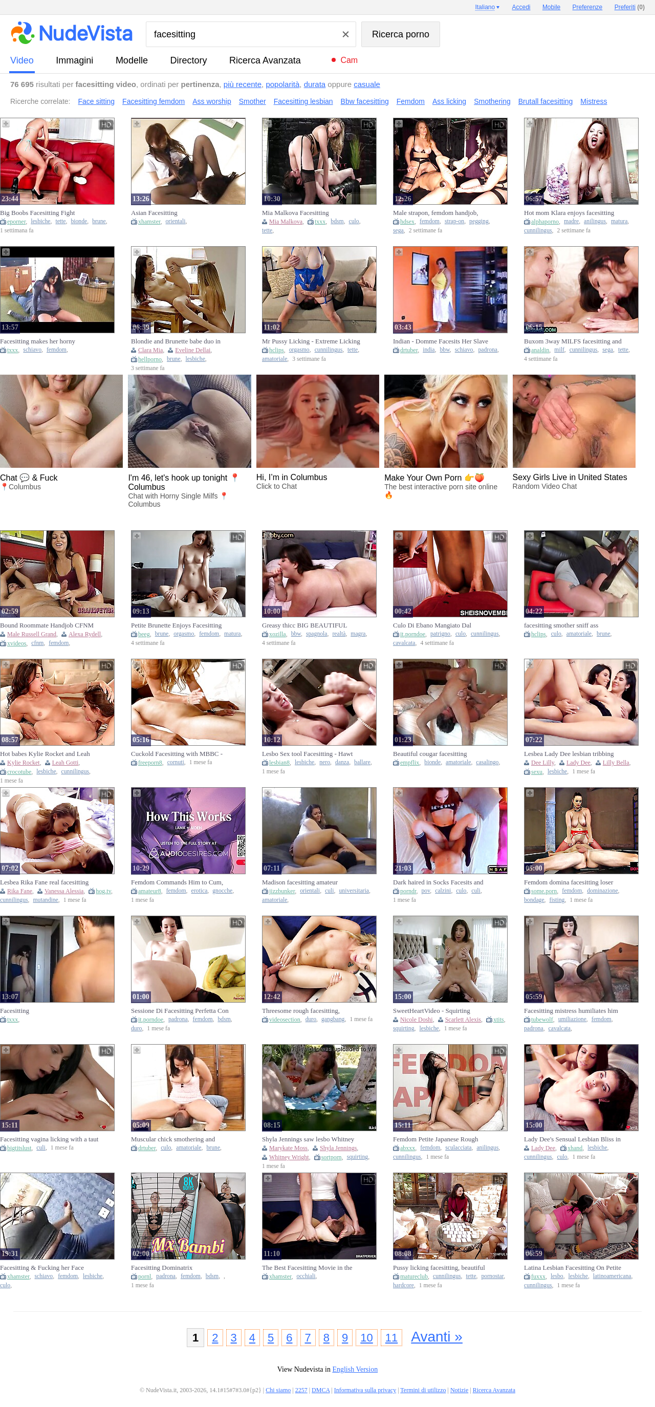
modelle (132, 60)
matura (619, 221)
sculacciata (458, 1147)
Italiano (485, 7)
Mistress (593, 101)
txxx (320, 221)
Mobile (551, 7)
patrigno (440, 634)
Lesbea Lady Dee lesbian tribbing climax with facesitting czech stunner (573, 754)
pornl (144, 1276)
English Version (355, 1369)
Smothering (492, 101)
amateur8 (149, 891)
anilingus (595, 221)
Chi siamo (278, 1390)
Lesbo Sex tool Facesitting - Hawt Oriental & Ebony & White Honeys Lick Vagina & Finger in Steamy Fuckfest (309, 754)
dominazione (602, 891)
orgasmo (299, 350)
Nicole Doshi (416, 1019)
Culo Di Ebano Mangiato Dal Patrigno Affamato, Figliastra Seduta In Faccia (441, 625)
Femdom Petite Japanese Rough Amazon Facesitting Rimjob (435, 1139)
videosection (284, 1019)
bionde (79, 221)
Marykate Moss (288, 1148)
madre (571, 221)
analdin (540, 350)
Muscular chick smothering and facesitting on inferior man (173, 1139)
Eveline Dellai (192, 350)
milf (559, 350)
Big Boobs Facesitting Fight (37, 213)
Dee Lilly (542, 762)
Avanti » (437, 1337)
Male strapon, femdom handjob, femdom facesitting (435, 213)
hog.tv (103, 891)
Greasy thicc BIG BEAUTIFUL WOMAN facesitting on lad (304, 625)
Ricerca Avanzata (265, 60)
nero (324, 762)
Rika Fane (19, 891)
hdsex (407, 221)
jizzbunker (282, 891)
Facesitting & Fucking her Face (42, 1267)
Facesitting (14, 1010)
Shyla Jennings (338, 1148)
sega (398, 230)
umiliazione (572, 1019)
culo (354, 221)
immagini (74, 60)
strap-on (454, 221)
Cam (349, 60)
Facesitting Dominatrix (161, 1267)
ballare (362, 762)
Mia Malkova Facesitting (295, 213)
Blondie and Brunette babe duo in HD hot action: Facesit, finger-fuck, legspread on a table (178, 341)
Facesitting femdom (153, 101)
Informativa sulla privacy (365, 1390)
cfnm (37, 643)
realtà (338, 634)
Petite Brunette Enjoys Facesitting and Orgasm (176, 625)
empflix (409, 762)
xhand (574, 1148)
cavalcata (404, 643)
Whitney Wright (289, 1157)
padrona (487, 350)
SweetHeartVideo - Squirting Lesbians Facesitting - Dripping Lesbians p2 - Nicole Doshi (435, 1011)
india (428, 350)
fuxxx (538, 1276)
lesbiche (40, 221)
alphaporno (545, 221)
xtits (498, 1019)
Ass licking (449, 101)
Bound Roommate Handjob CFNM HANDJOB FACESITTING (47, 625)
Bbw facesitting (365, 101)
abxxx (407, 1148)
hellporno (150, 359)
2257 (301, 1390)
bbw (444, 350)
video (22, 60)
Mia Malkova (285, 221)
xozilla (277, 634)
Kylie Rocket (23, 762)
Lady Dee (578, 762)
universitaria (354, 891)
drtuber (409, 350)
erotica (199, 891)
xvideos (16, 643)
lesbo (557, 1276)
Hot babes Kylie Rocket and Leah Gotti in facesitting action (45, 754)
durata (315, 84)
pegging (479, 221)
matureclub (414, 1276)
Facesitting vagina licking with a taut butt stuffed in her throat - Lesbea (49, 1139)
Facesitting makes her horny (37, 341)
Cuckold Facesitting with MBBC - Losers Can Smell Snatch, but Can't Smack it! (178, 754)
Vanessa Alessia (64, 891)
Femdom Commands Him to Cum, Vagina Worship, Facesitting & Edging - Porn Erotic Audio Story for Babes (180, 882)
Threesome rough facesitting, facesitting (301, 1011)
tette (60, 221)
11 (391, 1337)
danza (342, 762)
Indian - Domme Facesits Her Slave (440, 341)
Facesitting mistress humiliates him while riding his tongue (571, 1011)
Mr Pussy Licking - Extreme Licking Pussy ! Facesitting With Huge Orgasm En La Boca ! (311, 341)
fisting (557, 900)
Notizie (459, 1390)
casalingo (487, 762)
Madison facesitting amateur (300, 882)
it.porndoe (412, 634)
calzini (443, 891)
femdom (430, 221)
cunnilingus (538, 230)
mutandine (45, 900)
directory (188, 60)
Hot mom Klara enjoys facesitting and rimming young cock (569, 213)
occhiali (306, 1276)
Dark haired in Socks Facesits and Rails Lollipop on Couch (438, 882)
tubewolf (542, 1019)
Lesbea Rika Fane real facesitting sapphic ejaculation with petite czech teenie (49, 882)
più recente (242, 84)
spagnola (317, 634)
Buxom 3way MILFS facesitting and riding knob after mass (573, 341)
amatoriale (274, 359)
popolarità (282, 84)
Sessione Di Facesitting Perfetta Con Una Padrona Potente (180, 1011)
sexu (536, 771)
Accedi (521, 7)
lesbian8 (279, 762)
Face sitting (96, 101)
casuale (367, 84)
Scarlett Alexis (463, 1019)
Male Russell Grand (31, 634)
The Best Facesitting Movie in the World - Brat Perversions (307, 1268)
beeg (144, 634)
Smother (252, 101)
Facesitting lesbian (303, 101)
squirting (403, 1028)
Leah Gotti (65, 762)
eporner (16, 221)
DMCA (321, 1390)
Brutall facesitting (545, 101)
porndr (408, 891)
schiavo (32, 350)
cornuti (175, 762)
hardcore (403, 1285)
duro (136, 1028)
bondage (534, 900)
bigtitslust (19, 1148)
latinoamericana (612, 1276)
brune (99, 221)
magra (358, 634)
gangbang (332, 1019)
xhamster (149, 221)
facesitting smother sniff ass (561, 625)
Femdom (411, 101)
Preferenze (588, 7)
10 (366, 1337)
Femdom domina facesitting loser (568, 882)
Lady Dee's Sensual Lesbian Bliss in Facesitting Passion (572, 1139)
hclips (276, 350)
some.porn (544, 891)
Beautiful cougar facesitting (430, 753)
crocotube (19, 771)
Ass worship (211, 101)
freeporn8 (150, 762)
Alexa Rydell (85, 634)
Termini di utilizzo (423, 1390)
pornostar (493, 1276)
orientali (176, 221)
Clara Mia (150, 350)
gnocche (222, 891)
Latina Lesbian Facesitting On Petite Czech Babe (572, 1268)
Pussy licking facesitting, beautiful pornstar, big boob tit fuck (439, 1268)
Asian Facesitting (154, 213)
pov (426, 891)
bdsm (337, 221)
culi (329, 891)
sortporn (331, 1157)
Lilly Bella (616, 762)
